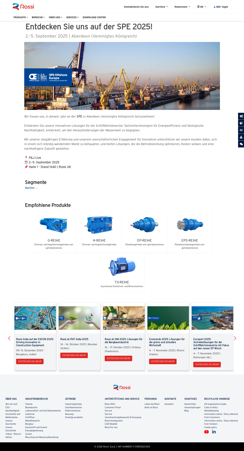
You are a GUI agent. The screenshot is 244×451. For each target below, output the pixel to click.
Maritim (30, 187)
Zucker (28, 434)
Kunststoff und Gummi (36, 427)
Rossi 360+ (110, 404)
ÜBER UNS (54, 17)
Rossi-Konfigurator (114, 420)
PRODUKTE (20, 17)
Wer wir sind (11, 404)
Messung (69, 414)
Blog (186, 410)
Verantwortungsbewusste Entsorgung (123, 417)
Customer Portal (113, 407)
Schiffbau (30, 417)
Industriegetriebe (73, 404)
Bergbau (29, 424)
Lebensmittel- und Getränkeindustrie (43, 410)
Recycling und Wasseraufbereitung (41, 437)
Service (108, 410)
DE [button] (200, 6)
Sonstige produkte (74, 417)
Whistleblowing (211, 410)
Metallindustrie (32, 420)
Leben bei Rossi (152, 404)
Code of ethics (211, 407)
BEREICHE (37, 17)
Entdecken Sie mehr (29, 361)
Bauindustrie (31, 407)
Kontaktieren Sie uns (136, 6)
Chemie (29, 404)
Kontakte (169, 404)
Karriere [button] (160, 6)
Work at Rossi (151, 407)
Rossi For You (111, 427)
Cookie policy (210, 427)
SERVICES (71, 17)
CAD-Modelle (111, 424)
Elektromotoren (73, 410)
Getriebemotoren (73, 407)
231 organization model (215, 404)
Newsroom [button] (181, 6)
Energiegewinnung (34, 430)
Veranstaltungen (192, 407)
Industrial (29, 414)
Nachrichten (190, 404)
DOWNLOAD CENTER (94, 17)
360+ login (220, 6)
